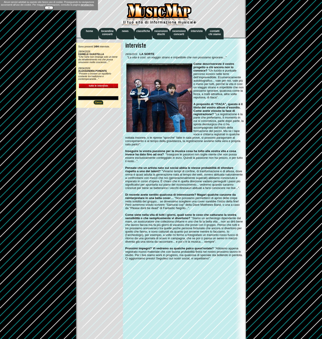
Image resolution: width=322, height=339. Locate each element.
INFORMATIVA (87, 5)
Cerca (98, 102)
